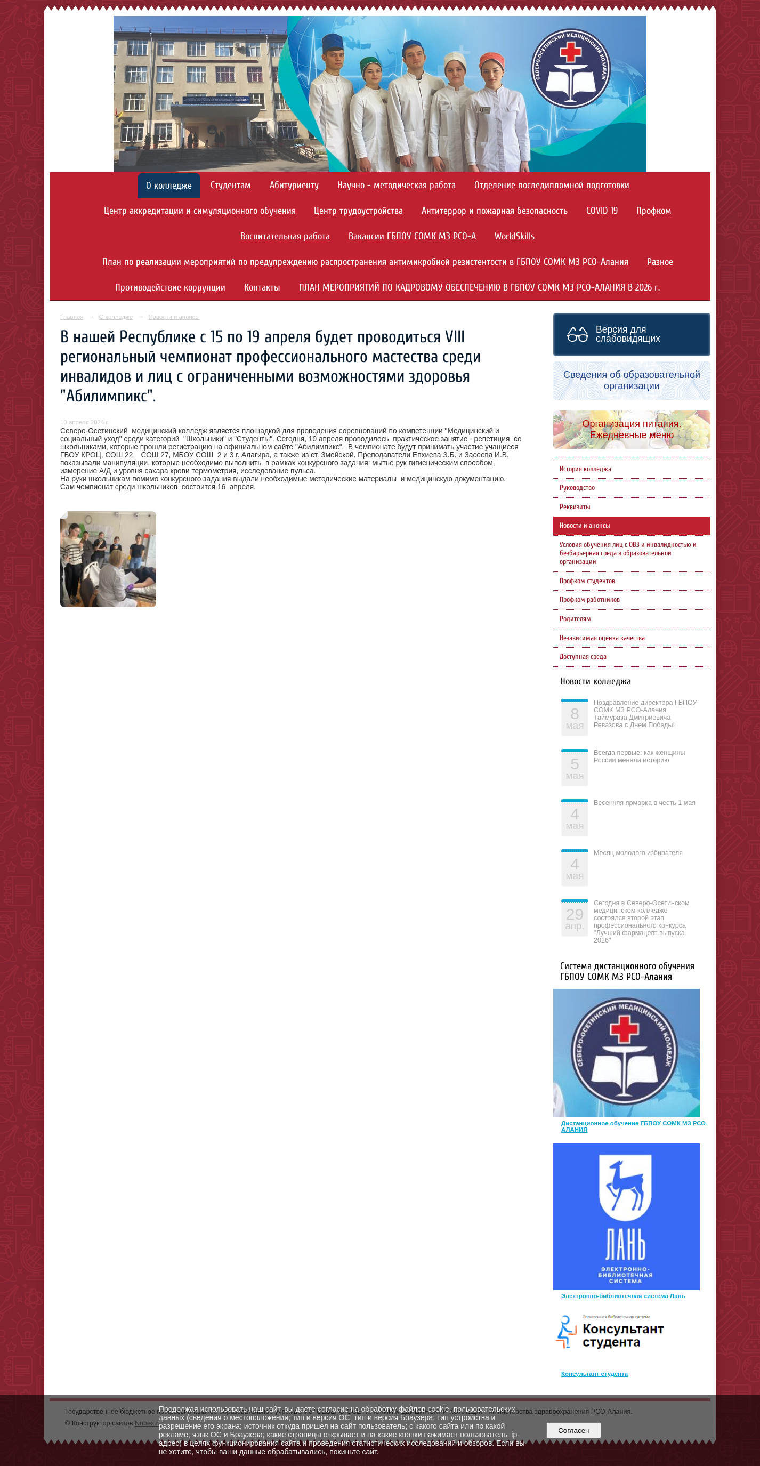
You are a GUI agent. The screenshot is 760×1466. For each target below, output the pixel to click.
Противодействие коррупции (170, 287)
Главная (72, 316)
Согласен (573, 1431)
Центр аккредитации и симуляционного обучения (200, 210)
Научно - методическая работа (396, 185)
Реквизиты (575, 507)
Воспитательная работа (285, 236)
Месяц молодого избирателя (638, 853)
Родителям (575, 619)
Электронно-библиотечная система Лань (623, 1296)
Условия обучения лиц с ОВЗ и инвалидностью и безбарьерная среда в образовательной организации (628, 553)
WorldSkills (515, 236)
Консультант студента (594, 1374)
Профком (654, 210)
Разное (660, 262)
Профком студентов (587, 581)
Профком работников (590, 599)
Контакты (262, 287)
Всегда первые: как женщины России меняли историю (639, 756)
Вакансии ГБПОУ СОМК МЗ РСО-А (412, 236)
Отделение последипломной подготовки (551, 185)
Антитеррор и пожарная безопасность (495, 210)
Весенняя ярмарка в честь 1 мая (645, 803)
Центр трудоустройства (358, 210)
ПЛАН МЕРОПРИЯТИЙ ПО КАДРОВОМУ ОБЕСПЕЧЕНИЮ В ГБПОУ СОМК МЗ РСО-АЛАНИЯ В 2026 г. (479, 287)
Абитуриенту (294, 185)
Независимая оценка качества (602, 638)
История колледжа (585, 469)
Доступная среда (583, 657)
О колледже (169, 185)
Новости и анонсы (173, 316)
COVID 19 (602, 210)
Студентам (231, 185)
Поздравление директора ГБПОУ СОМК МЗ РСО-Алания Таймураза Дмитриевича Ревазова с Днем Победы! (645, 714)
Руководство (577, 488)
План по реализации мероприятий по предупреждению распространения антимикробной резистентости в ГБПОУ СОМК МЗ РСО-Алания (365, 262)
